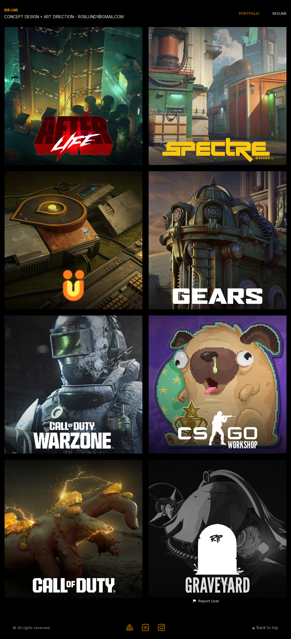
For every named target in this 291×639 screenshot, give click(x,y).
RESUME (280, 13)
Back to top (265, 627)
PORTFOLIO (249, 13)
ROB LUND (11, 10)
